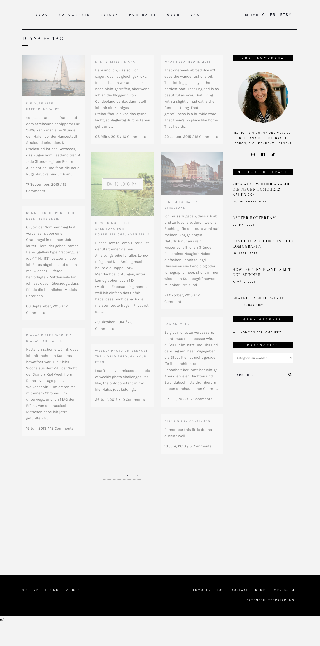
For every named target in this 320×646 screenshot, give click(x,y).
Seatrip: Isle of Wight (258, 298)
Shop (260, 613)
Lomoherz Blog (208, 613)
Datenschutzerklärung (270, 623)
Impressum (283, 613)
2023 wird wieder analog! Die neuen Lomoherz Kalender (263, 189)
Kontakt (240, 613)
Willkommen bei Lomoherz (257, 332)
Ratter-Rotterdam (254, 218)
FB (273, 14)
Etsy (285, 14)
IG (264, 14)
